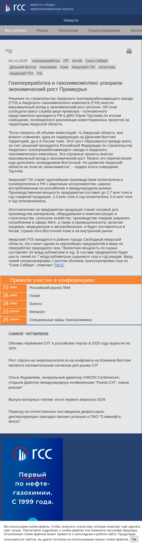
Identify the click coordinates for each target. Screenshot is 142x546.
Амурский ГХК (83, 67)
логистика (107, 67)
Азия (64, 67)
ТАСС (59, 265)
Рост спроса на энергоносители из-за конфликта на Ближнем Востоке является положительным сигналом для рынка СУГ (70, 362)
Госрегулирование (104, 30)
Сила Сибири (97, 61)
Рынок (42, 30)
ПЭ (39, 73)
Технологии (68, 30)
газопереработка (46, 61)
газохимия (48, 67)
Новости (71, 20)
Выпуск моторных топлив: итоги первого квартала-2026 (57, 399)
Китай (77, 61)
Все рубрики (16, 30)
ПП (65, 61)
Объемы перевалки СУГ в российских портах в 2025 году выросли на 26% (69, 345)
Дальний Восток (23, 67)
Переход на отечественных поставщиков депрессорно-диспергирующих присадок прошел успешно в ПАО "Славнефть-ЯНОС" (65, 416)
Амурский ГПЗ (21, 73)
